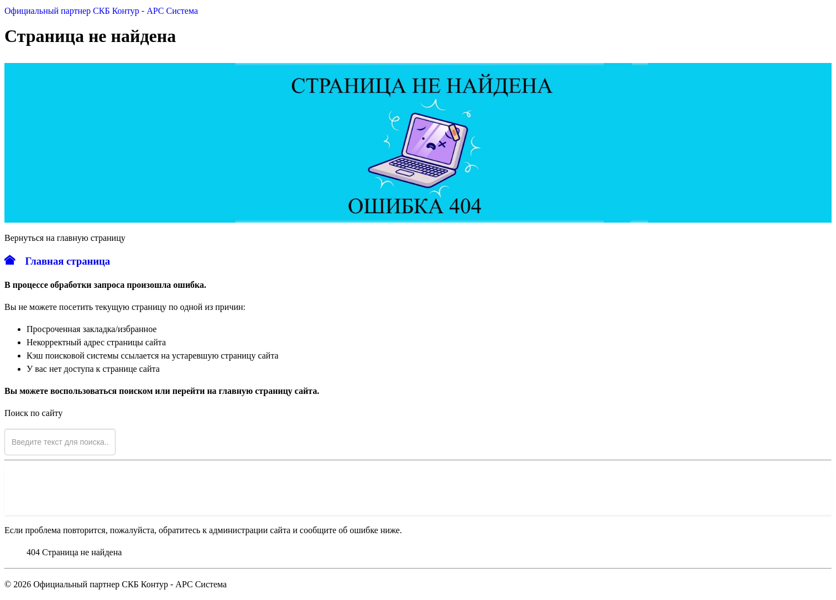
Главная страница (57, 261)
